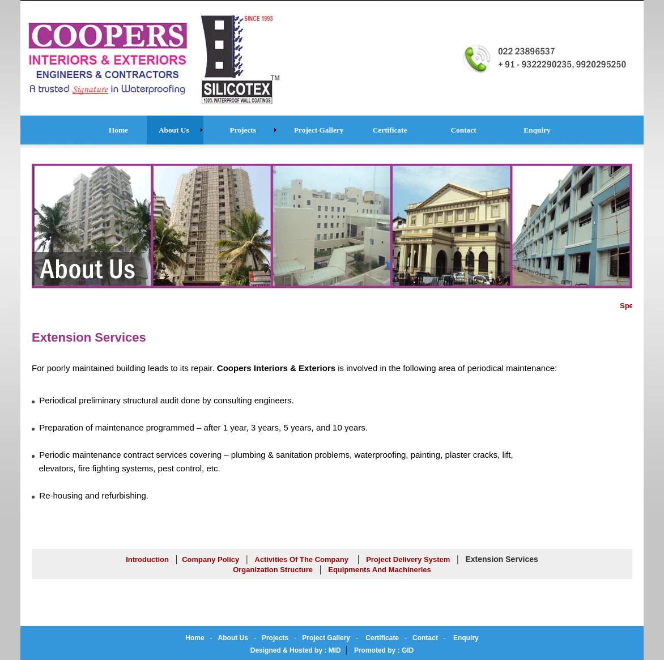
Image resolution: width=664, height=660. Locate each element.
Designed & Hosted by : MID (295, 650)
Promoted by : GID (384, 650)
